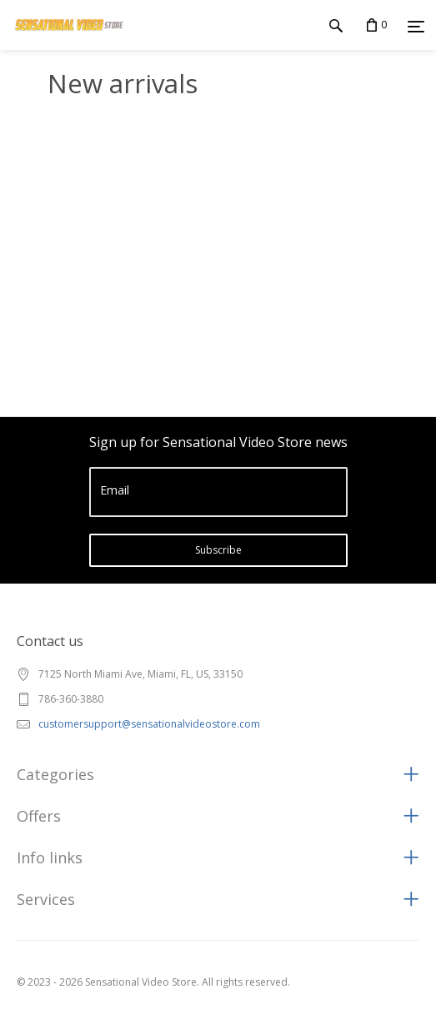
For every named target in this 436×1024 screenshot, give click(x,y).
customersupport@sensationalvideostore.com (149, 724)
